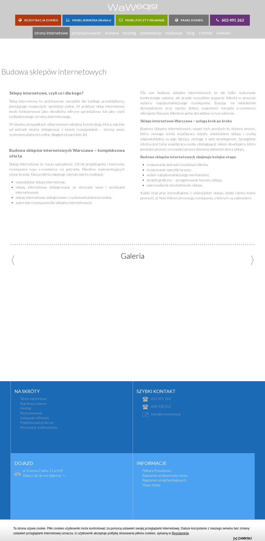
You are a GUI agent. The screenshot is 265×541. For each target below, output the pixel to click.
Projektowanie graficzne (37, 423)
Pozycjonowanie (31, 413)
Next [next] (252, 260)
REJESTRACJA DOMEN (38, 20)
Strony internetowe (33, 399)
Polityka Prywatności (156, 471)
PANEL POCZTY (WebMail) (141, 20)
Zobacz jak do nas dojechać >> (44, 475)
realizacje (173, 32)
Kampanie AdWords (34, 418)
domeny (112, 32)
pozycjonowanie (86, 32)
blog (190, 32)
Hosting (25, 408)
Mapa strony (151, 485)
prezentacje (150, 32)
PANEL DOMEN (189, 20)
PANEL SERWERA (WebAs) (88, 20)
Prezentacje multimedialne (38, 427)
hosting (129, 32)
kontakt (223, 32)
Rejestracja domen (33, 404)
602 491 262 (230, 19)
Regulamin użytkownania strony (165, 475)
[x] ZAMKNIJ (242, 538)
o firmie (205, 32)
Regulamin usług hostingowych (164, 480)
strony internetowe (51, 32)
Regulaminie (180, 533)
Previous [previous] (13, 260)
